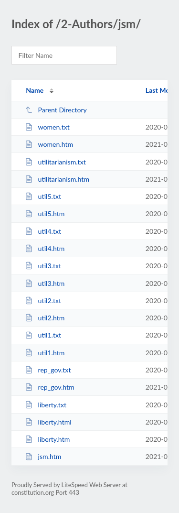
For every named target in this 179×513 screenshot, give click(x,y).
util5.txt (43, 196)
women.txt (47, 127)
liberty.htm (47, 439)
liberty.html (48, 422)
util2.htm (44, 318)
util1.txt (43, 335)
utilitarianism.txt (55, 162)
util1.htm (44, 353)
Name (34, 90)
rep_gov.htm (49, 387)
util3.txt (43, 266)
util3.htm (44, 283)
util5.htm (44, 213)
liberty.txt (45, 405)
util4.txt (43, 231)
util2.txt (43, 300)
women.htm (49, 144)
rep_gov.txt (48, 370)
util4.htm (44, 248)
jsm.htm (43, 456)
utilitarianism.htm (57, 179)
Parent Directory (56, 110)
